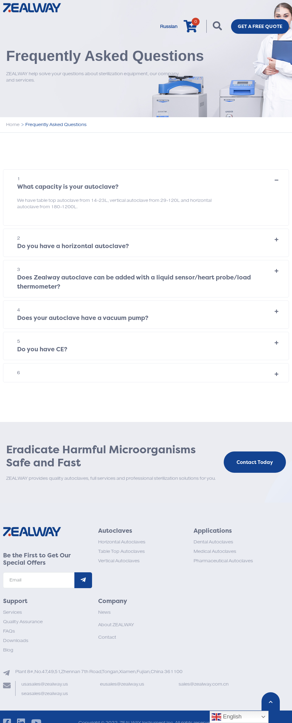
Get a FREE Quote (259, 26)
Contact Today (255, 462)
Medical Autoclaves (215, 551)
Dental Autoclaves (213, 542)
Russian (167, 27)
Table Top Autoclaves (121, 551)
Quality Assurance (23, 622)
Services (12, 612)
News (104, 612)
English (226, 717)
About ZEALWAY (116, 625)
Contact (107, 637)
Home (13, 125)
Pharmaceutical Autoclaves (223, 561)
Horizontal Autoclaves (121, 542)
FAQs (9, 631)
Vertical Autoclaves (119, 561)
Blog (8, 650)
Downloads (15, 641)
